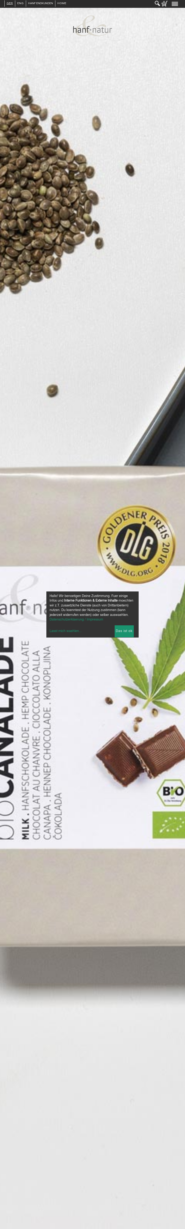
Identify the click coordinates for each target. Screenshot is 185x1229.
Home (61, 4)
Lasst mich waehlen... (66, 631)
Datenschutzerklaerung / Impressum (76, 619)
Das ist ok (124, 631)
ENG (20, 4)
